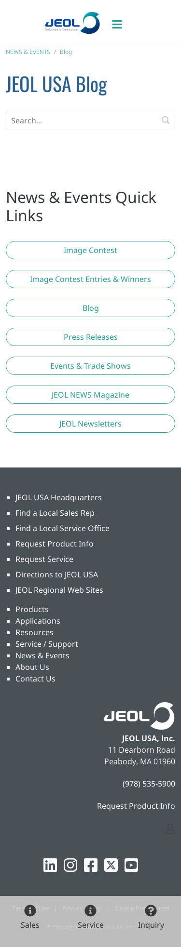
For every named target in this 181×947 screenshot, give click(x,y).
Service (91, 925)
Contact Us (35, 678)
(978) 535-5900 (149, 783)
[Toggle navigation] (122, 22)
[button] (90, 250)
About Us (32, 667)
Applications (37, 620)
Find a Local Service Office (62, 528)
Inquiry (151, 925)
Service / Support (46, 644)
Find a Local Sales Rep (55, 512)
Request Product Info (54, 543)
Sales (30, 925)
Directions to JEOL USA (56, 574)
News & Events (42, 655)
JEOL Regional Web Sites (59, 590)
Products (32, 609)
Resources (34, 632)
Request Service (44, 559)
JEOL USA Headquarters (58, 497)
